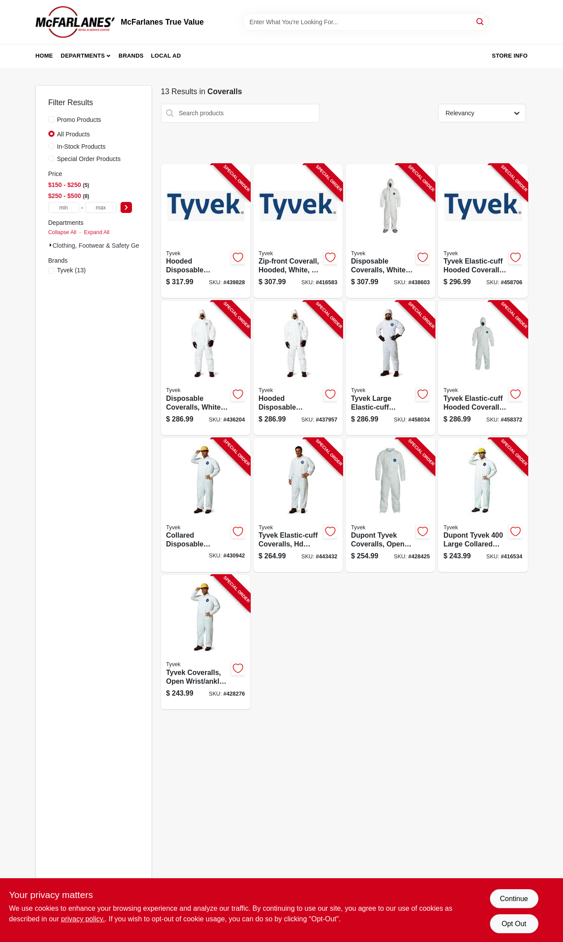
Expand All (97, 232)
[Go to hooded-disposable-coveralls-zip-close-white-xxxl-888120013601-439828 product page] (205, 231)
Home (44, 55)
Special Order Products (89, 159)
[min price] (63, 207)
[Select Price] (126, 207)
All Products (73, 134)
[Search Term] (365, 22)
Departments (83, 55)
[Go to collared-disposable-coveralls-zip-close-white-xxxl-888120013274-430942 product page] (205, 505)
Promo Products (79, 119)
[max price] (100, 207)
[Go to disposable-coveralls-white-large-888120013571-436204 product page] (205, 368)
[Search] (480, 21)
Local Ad (166, 55)
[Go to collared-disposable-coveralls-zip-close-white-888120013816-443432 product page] (298, 505)
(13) (71, 270)
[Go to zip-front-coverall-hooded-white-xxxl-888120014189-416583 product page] (298, 231)
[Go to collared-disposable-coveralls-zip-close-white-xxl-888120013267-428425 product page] (390, 505)
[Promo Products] (51, 119)
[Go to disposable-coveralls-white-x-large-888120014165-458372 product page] (482, 368)
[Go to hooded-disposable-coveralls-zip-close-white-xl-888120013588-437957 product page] (298, 368)
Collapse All (62, 232)
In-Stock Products (81, 146)
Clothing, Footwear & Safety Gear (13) (105, 245)
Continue (514, 898)
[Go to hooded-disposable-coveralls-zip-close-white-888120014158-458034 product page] (390, 368)
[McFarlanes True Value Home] (75, 22)
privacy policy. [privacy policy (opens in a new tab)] (83, 919)
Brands (131, 55)
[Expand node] (50, 245)
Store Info (509, 55)
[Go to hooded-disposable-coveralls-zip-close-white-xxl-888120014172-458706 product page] (482, 231)
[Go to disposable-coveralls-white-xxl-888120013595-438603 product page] (390, 231)
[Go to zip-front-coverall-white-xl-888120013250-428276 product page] (205, 642)
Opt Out (513, 923)
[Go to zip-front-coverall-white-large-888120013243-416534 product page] (482, 505)
